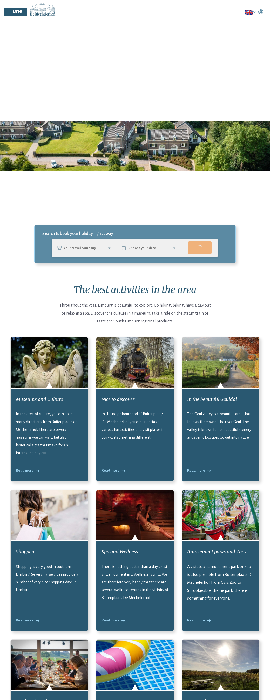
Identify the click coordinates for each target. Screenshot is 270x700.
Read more (25, 477)
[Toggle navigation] (15, 14)
